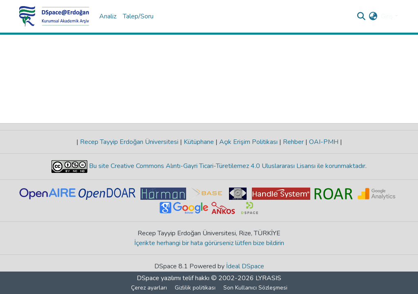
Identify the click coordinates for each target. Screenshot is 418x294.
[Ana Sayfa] (54, 16)
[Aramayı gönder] (361, 16)
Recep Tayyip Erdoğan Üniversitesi (129, 141)
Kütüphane (199, 141)
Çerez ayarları (149, 288)
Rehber (293, 141)
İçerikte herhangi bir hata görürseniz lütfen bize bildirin (209, 243)
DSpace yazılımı (159, 278)
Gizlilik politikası (195, 288)
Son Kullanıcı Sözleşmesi (255, 288)
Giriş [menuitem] (387, 16)
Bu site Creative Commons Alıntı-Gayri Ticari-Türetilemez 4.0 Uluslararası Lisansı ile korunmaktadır (226, 165)
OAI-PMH (323, 141)
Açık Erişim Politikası (248, 141)
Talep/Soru (138, 16)
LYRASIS (268, 278)
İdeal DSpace (245, 266)
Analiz (107, 16)
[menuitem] (373, 16)
